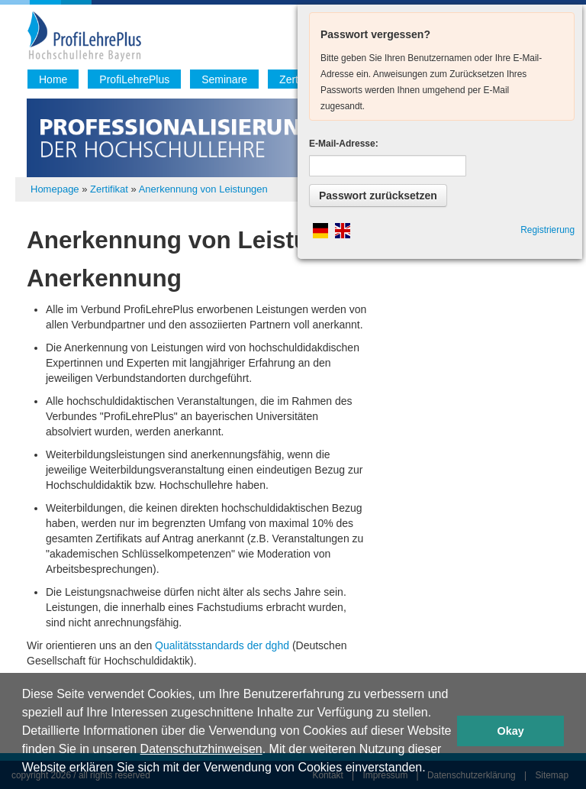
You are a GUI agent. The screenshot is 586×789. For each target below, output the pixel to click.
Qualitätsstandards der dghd (223, 645)
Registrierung (547, 230)
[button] (431, 769)
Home (53, 79)
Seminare (224, 79)
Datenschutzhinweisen (201, 748)
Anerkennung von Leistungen (203, 189)
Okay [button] (510, 731)
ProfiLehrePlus (134, 79)
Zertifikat (109, 189)
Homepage (55, 189)
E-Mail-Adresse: (343, 143)
